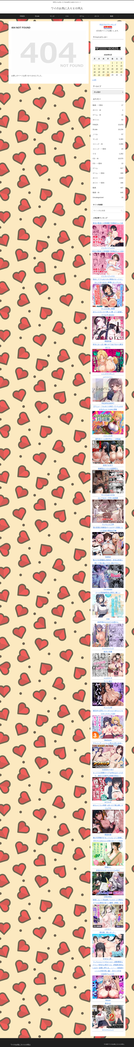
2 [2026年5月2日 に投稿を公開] (116, 63)
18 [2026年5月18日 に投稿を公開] (94, 72)
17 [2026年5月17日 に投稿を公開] (121, 69)
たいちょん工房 (108, 524)
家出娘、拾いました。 (108, 932)
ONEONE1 (108, 897)
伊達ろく (108, 867)
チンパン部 (108, 707)
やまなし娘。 (108, 959)
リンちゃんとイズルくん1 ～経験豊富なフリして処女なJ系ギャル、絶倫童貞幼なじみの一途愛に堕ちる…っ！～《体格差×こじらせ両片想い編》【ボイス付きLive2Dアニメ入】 (108, 968)
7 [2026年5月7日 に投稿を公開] (107, 66)
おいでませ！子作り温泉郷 (108, 498)
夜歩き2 (108, 1003)
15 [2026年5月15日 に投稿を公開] (112, 69)
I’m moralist (108, 589)
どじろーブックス (108, 248)
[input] (108, 211)
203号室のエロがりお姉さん (108, 622)
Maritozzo (108, 740)
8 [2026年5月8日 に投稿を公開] (112, 66)
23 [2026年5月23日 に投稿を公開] (117, 72)
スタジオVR (107, 436)
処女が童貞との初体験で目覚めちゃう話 (108, 223)
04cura (107, 1000)
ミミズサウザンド (108, 374)
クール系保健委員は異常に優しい (108, 593)
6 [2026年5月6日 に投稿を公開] (103, 66)
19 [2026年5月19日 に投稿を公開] (99, 72)
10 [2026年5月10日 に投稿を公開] (121, 66)
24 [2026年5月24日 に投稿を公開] (121, 72)
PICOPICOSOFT (108, 403)
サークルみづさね (108, 495)
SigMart (108, 557)
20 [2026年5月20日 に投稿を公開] (103, 72)
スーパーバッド (108, 648)
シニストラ (108, 678)
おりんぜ (108, 802)
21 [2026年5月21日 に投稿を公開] (108, 72)
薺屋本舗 (108, 341)
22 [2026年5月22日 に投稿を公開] (112, 72)
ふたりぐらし (108, 377)
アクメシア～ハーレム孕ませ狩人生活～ (108, 743)
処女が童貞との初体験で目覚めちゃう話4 (107, 251)
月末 (108, 619)
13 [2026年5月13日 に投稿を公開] (103, 69)
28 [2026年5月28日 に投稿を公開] (108, 75)
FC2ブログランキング (108, 24)
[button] (121, 211)
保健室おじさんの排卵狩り (108, 468)
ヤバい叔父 (108, 681)
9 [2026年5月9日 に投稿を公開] (116, 66)
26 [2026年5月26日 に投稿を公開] (99, 75)
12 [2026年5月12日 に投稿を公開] (99, 69)
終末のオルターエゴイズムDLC (108, 870)
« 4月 (94, 80)
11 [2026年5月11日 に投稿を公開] (94, 69)
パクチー (108, 929)
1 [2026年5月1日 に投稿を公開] (112, 63)
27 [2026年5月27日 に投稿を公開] (103, 75)
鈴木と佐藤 (108, 652)
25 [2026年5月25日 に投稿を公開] (94, 75)
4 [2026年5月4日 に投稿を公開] (94, 66)
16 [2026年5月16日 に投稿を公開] (117, 69)
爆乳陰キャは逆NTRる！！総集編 (108, 439)
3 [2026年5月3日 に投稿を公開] (121, 63)
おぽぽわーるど (108, 769)
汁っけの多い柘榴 (108, 309)
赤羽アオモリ (108, 465)
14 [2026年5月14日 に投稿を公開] (108, 69)
